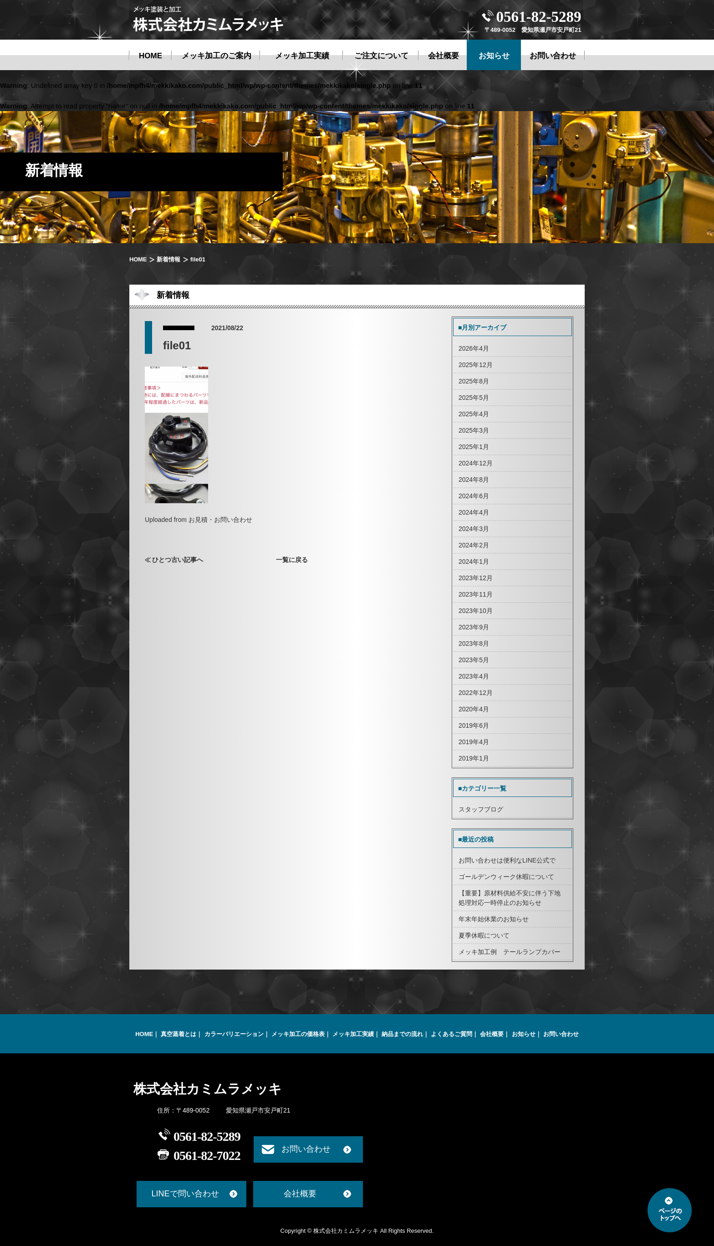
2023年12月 (476, 578)
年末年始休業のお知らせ (494, 919)
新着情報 (168, 259)
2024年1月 (474, 561)
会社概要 (492, 1034)
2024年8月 (474, 479)
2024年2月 (474, 545)
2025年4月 (474, 414)
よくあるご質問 (451, 1034)
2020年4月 (474, 709)
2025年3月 (474, 430)
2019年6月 (474, 725)
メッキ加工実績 (353, 1034)
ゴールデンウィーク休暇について (506, 876)
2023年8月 (474, 643)
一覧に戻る (292, 559)
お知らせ (524, 1034)
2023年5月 (474, 660)
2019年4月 (474, 742)
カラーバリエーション (234, 1034)
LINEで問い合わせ (185, 1193)
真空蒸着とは (178, 1034)
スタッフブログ (481, 809)
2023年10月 (476, 610)
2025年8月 (474, 381)
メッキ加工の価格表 (298, 1034)
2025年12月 (476, 364)
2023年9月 (474, 627)
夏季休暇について (484, 935)
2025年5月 (474, 397)
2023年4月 (474, 676)
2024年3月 (474, 528)
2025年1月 (474, 446)
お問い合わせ (561, 1034)
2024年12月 (476, 463)
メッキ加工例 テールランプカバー (510, 951)
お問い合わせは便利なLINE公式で (507, 860)
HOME (138, 259)
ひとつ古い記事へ (177, 559)
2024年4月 (474, 512)
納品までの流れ (402, 1034)
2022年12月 (476, 692)
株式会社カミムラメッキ (207, 1089)
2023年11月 (476, 594)
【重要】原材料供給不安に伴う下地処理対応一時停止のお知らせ (510, 897)
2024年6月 (474, 496)
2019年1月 (474, 758)
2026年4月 (474, 348)
